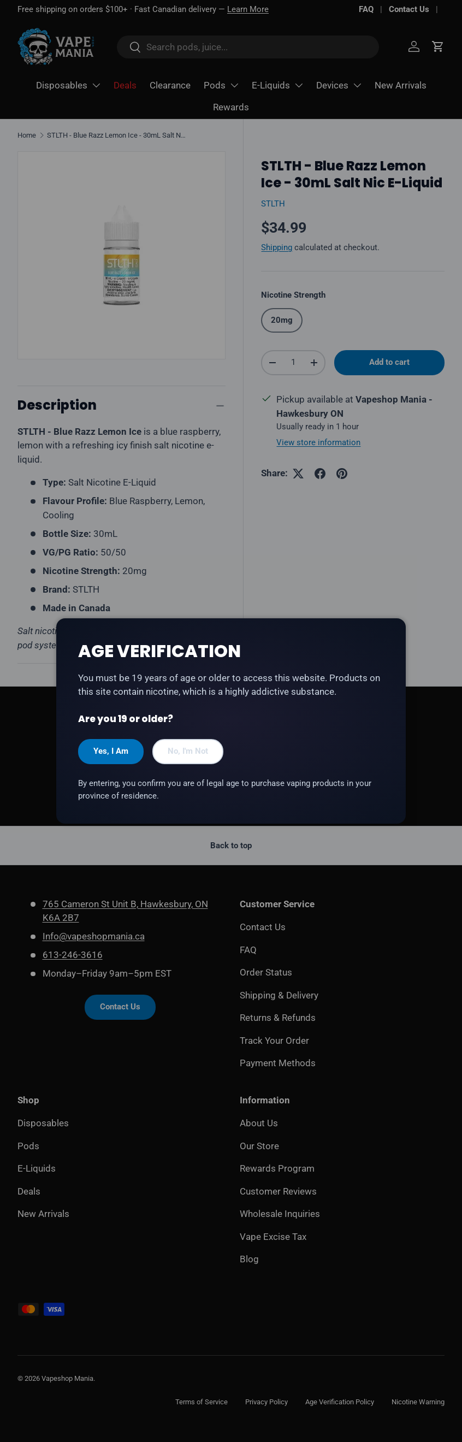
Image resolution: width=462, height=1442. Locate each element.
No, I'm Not (188, 751)
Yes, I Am (110, 751)
